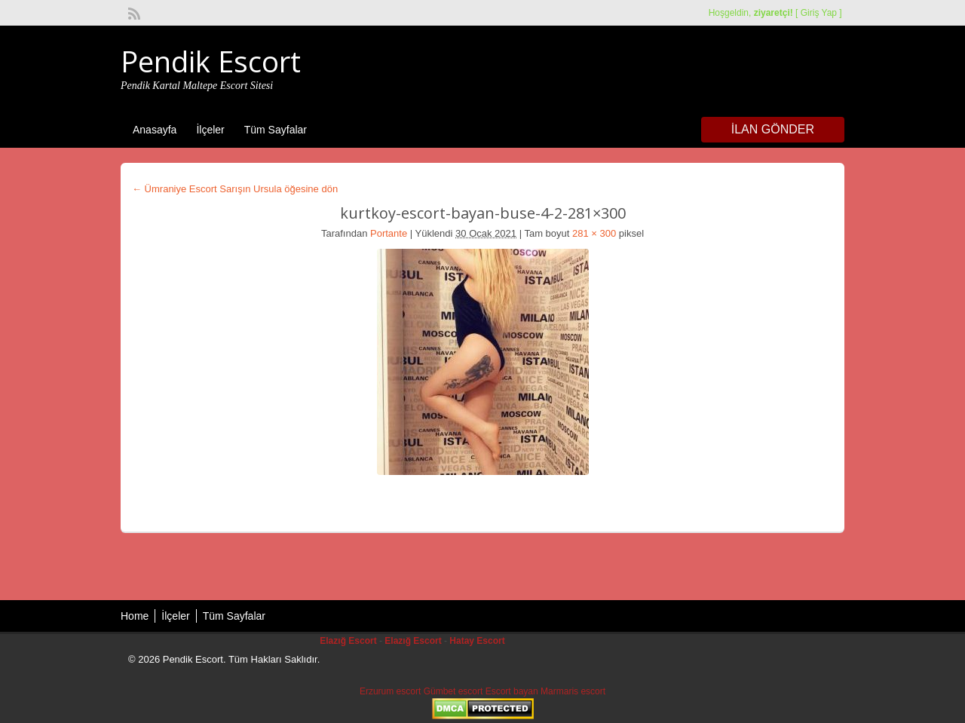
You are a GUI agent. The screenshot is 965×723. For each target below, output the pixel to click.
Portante (388, 233)
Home (135, 616)
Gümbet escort (453, 691)
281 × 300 (594, 233)
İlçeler (210, 130)
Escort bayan (512, 691)
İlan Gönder (772, 129)
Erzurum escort (390, 691)
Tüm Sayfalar (275, 130)
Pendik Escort (211, 61)
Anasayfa (154, 130)
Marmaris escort (573, 691)
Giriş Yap (819, 13)
